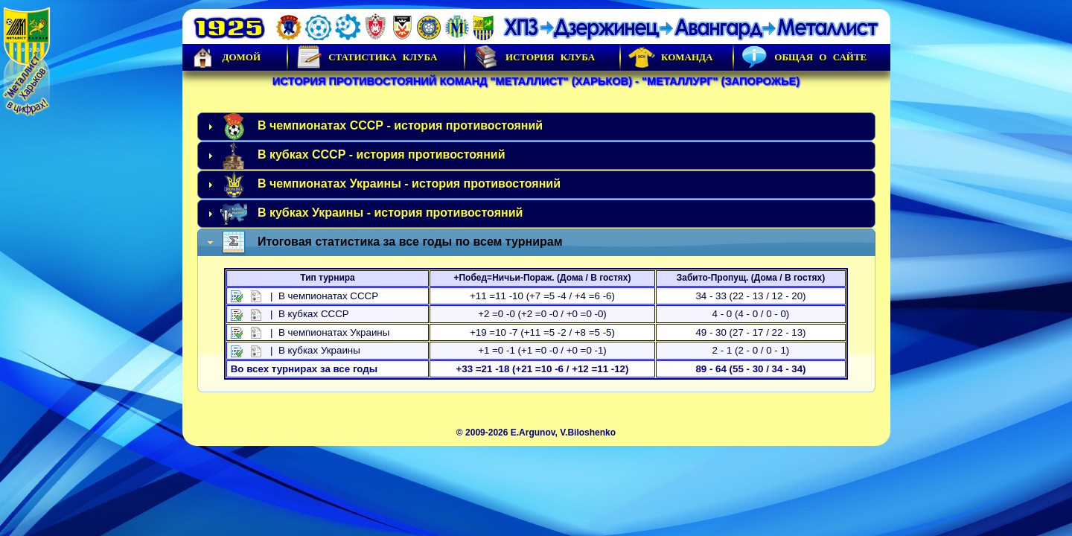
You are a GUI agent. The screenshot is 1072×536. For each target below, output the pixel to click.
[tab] (536, 126)
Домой (225, 57)
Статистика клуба (366, 57)
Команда (670, 57)
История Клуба (534, 57)
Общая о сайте (804, 57)
